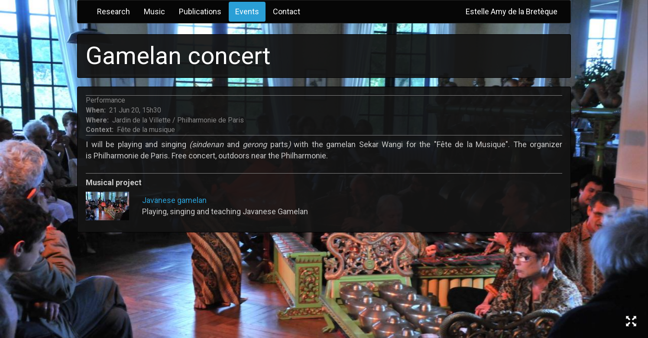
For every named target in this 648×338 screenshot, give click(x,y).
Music (154, 11)
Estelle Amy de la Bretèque (511, 11)
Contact (286, 11)
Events (247, 11)
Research (113, 11)
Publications (200, 11)
